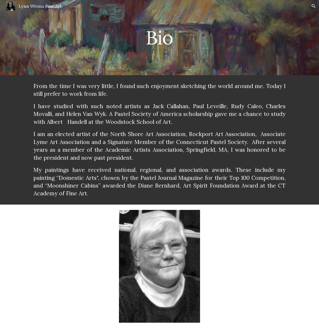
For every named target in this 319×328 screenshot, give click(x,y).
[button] (313, 6)
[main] (159, 37)
